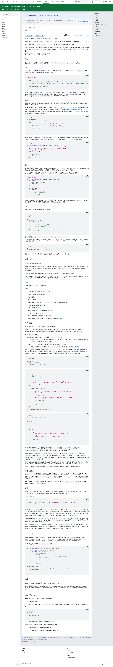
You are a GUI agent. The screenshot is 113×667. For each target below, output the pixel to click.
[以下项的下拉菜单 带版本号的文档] (66, 2)
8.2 (85, 35)
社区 (52, 1)
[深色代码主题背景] (86, 76)
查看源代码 (39, 35)
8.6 (76, 35)
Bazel (26, 27)
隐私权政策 (28, 663)
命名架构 (39, 313)
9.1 (69, 35)
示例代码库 (33, 54)
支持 (68, 650)
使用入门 (24, 1)
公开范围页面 (81, 464)
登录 (110, 1)
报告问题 (29, 35)
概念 (34, 27)
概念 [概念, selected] (3, 9)
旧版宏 (44, 44)
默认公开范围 (77, 350)
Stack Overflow (71, 657)
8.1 (88, 35)
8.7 (74, 35)
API (24, 9)
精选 (66, 96)
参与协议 (51, 15)
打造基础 (27, 15)
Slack (68, 655)
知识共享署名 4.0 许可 (45, 637)
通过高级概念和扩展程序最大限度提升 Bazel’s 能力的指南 (21, 6)
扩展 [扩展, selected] (46, 1)
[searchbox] (10, 14)
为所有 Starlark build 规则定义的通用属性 (76, 109)
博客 (23, 650)
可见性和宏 (60, 318)
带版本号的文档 (60, 1)
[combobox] (82, 1)
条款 (23, 663)
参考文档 (39, 1)
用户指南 (31, 1)
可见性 (26, 326)
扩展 (30, 27)
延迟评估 (30, 278)
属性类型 (43, 71)
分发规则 (17, 9)
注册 (57, 15)
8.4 (81, 35)
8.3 (83, 35)
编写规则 (9, 9)
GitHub (105, 1)
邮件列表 (44, 15)
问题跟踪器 (70, 652)
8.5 (78, 35)
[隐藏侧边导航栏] (18, 664)
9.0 (71, 35)
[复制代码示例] (88, 76)
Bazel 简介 (15, 1)
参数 (35, 92)
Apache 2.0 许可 (68, 637)
